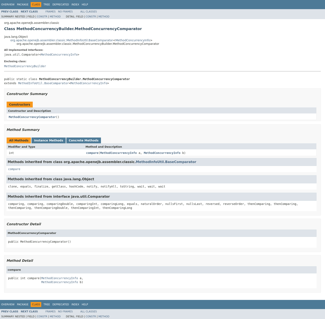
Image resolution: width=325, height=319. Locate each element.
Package (22, 4)
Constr (42, 16)
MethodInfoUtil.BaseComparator (43, 83)
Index (75, 4)
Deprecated (60, 4)
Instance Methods (48, 140)
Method (55, 16)
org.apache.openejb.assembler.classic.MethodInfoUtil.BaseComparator (61, 40)
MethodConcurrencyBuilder (25, 66)
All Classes (88, 11)
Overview (8, 4)
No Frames (65, 11)
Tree (47, 4)
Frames (51, 11)
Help (85, 4)
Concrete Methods (84, 140)
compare (92, 153)
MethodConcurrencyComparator (32, 117)
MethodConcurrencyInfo (132, 40)
